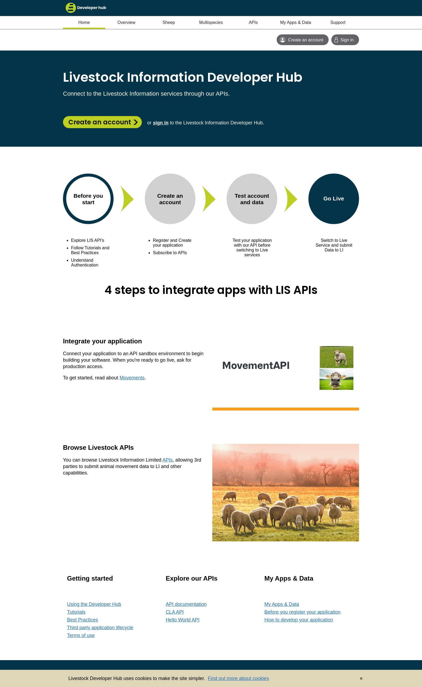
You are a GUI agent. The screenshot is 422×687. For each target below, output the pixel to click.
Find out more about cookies (238, 678)
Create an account (99, 122)
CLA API (175, 612)
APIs (253, 22)
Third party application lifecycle (100, 627)
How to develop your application (298, 620)
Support (337, 22)
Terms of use (81, 635)
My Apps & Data (295, 22)
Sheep (169, 22)
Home (84, 22)
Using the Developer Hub (94, 604)
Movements (132, 377)
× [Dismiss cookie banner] (361, 678)
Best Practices (82, 620)
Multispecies (211, 22)
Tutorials (76, 612)
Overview (126, 22)
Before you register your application (302, 612)
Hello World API (183, 620)
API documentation (186, 604)
